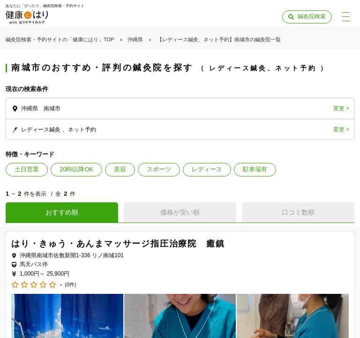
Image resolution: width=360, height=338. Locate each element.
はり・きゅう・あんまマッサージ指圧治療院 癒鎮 (118, 243)
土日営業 (27, 169)
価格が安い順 (180, 212)
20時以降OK (76, 169)
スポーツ (159, 169)
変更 (339, 108)
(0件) (70, 284)
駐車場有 (255, 169)
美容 (120, 169)
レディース (207, 169)
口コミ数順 (298, 212)
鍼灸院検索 (312, 16)
